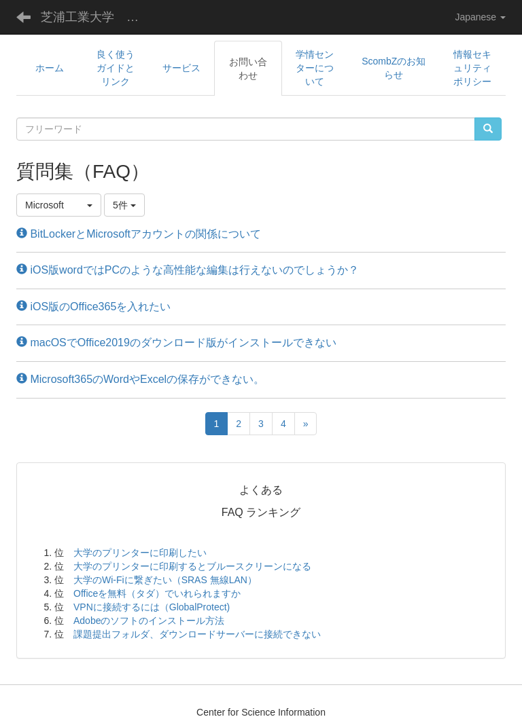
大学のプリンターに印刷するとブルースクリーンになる (192, 566)
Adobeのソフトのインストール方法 (148, 620)
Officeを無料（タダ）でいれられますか (157, 593)
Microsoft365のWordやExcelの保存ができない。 (140, 379)
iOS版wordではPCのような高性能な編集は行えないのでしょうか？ (187, 270)
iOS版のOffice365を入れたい (93, 306)
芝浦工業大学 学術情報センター (98, 17)
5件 (124, 205)
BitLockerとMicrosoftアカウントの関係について (138, 234)
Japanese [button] (480, 17)
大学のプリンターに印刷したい (140, 552)
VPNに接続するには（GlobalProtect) (151, 607)
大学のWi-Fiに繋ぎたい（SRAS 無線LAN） (165, 579)
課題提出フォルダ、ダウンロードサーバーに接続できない (197, 634)
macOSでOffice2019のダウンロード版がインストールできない (176, 342)
